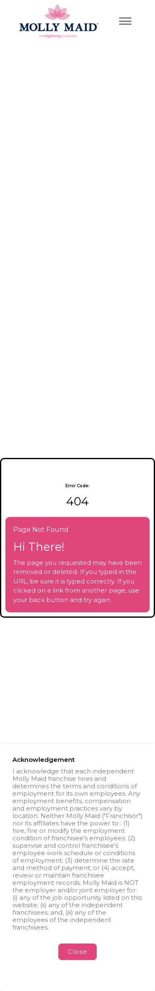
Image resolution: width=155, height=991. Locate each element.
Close (77, 951)
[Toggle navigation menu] (125, 21)
